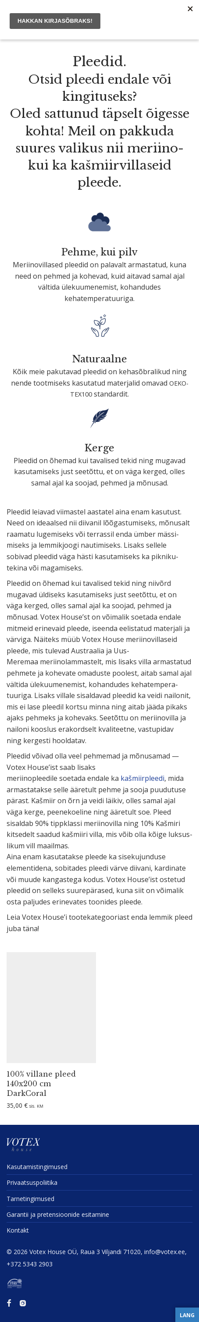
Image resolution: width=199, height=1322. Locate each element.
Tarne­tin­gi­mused (30, 1198)
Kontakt (18, 1230)
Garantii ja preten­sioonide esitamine (58, 1214)
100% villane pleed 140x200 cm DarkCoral (41, 1084)
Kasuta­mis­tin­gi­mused (37, 1167)
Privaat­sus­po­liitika (32, 1182)
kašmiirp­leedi (142, 778)
